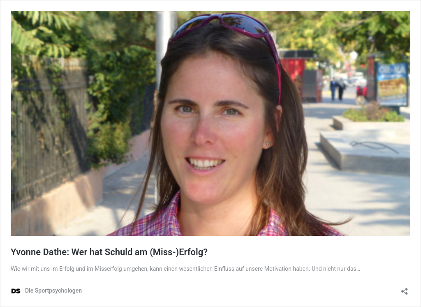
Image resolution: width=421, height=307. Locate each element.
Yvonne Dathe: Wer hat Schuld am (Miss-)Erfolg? (109, 252)
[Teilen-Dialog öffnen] (404, 288)
